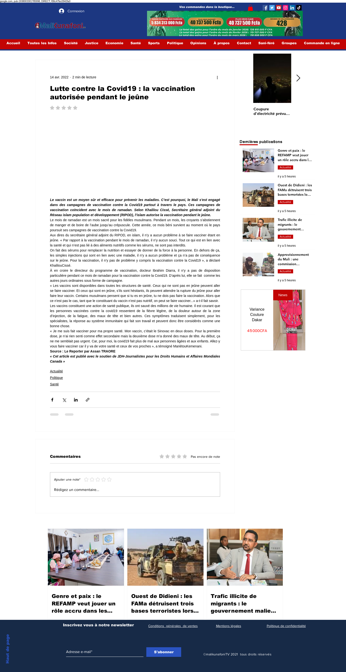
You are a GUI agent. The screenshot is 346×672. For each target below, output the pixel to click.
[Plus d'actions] (217, 77)
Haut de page (7, 649)
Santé (54, 384)
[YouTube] (278, 7)
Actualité (56, 371)
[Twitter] (272, 7)
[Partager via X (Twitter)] (64, 399)
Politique (56, 378)
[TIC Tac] (299, 7)
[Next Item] (298, 78)
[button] (250, 8)
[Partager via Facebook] (52, 399)
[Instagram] (285, 7)
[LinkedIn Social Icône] (292, 7)
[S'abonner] (163, 652)
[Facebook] (265, 7)
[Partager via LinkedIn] (76, 399)
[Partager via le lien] (87, 399)
